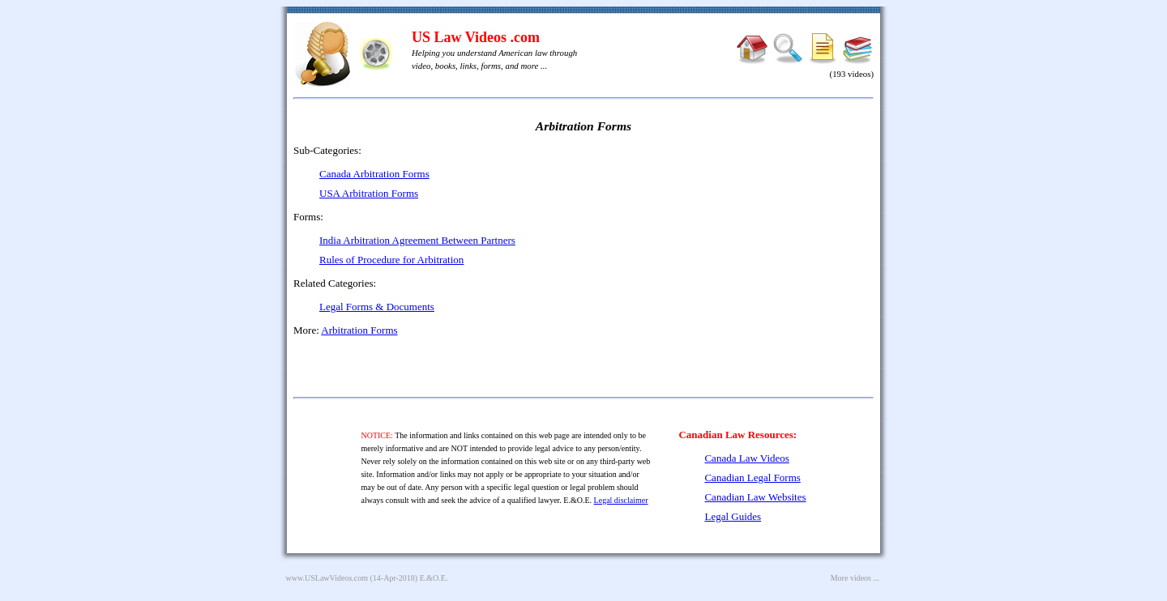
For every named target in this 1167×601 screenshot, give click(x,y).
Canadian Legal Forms (752, 477)
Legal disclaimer (621, 500)
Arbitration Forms (359, 330)
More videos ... (855, 577)
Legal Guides (732, 516)
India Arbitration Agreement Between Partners (417, 240)
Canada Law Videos (746, 458)
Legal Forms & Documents (376, 306)
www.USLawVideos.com (327, 577)
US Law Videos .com (476, 37)
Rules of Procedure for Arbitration (391, 260)
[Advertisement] (734, 259)
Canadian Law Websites (755, 497)
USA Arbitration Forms (368, 193)
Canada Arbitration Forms (374, 174)
